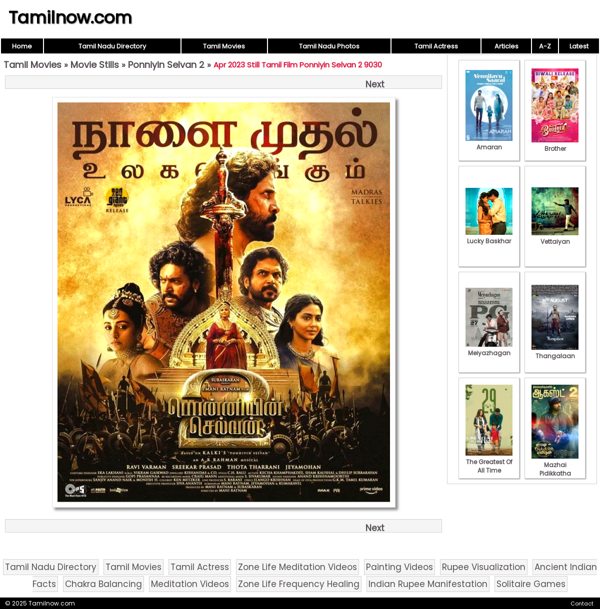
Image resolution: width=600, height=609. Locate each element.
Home (22, 46)
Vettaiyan (555, 237)
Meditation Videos (190, 584)
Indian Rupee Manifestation (428, 584)
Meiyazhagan (489, 348)
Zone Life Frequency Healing (299, 584)
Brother (555, 144)
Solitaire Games (531, 584)
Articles (506, 46)
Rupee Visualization (484, 567)
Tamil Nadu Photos (329, 46)
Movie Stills (94, 64)
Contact (582, 604)
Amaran (489, 142)
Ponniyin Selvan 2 (166, 64)
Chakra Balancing (103, 584)
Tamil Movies (224, 46)
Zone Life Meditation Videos (297, 567)
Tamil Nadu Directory (112, 46)
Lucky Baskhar (489, 236)
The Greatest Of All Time (489, 462)
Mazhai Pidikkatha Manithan (555, 469)
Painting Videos (399, 567)
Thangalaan (555, 351)
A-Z (545, 46)
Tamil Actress (436, 46)
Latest (579, 46)
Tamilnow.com (70, 17)
